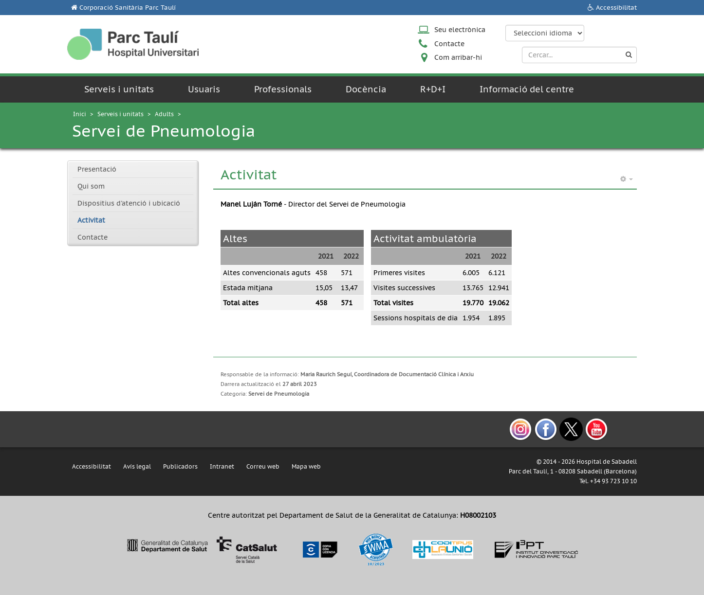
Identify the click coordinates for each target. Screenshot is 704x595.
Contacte (449, 43)
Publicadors (180, 466)
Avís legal (137, 466)
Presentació (96, 169)
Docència (366, 89)
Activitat (91, 220)
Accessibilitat (616, 7)
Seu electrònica (459, 29)
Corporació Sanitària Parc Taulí (127, 7)
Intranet (222, 466)
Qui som (91, 186)
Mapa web (306, 466)
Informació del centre (527, 89)
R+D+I (432, 89)
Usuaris (204, 89)
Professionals (283, 89)
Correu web (262, 466)
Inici (79, 114)
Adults (164, 114)
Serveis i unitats (119, 89)
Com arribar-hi (458, 57)
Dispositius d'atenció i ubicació (128, 203)
